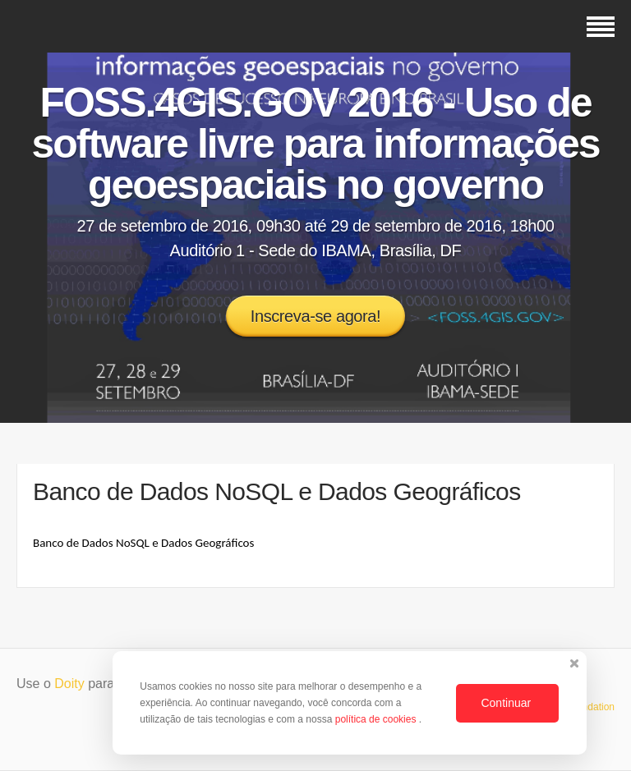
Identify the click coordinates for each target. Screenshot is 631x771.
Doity (69, 684)
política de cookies (377, 719)
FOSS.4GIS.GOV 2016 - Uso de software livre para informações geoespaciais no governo (315, 144)
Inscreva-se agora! (315, 316)
